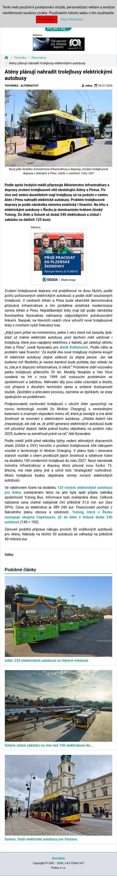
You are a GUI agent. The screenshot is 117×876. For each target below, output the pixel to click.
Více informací (71, 19)
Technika (20, 58)
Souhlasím (46, 19)
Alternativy (38, 58)
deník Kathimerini (74, 347)
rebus (87, 85)
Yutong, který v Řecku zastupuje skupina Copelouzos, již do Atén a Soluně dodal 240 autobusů (58, 517)
